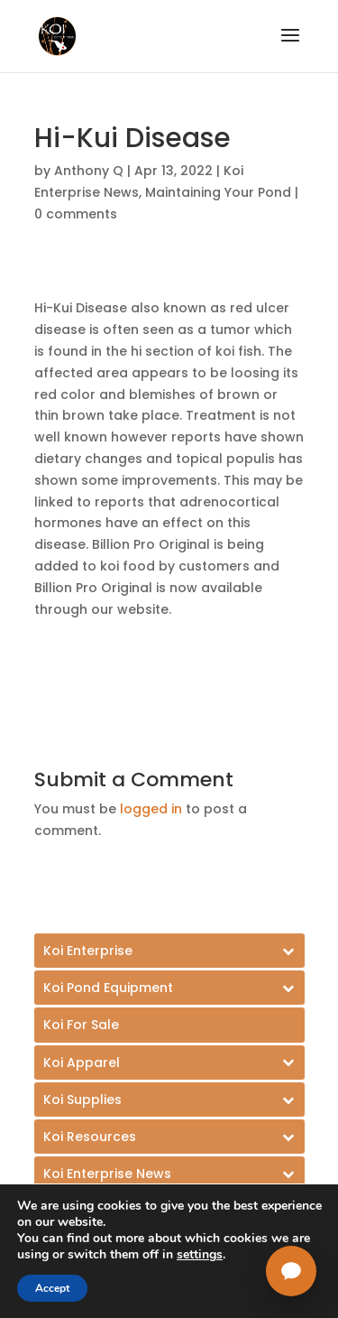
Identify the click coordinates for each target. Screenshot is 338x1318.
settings (200, 1255)
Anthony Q (88, 171)
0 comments (75, 214)
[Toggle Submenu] (169, 950)
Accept (52, 1288)
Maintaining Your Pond (218, 192)
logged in (151, 809)
